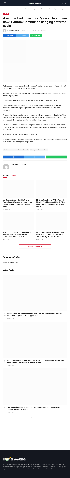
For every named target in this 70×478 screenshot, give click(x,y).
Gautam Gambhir (23, 150)
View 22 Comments (35, 246)
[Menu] (5, 3)
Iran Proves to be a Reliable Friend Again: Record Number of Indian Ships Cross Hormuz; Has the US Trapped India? (17, 203)
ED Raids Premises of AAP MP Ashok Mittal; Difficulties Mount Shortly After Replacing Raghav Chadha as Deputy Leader (50, 203)
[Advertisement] (35, 432)
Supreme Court (42, 150)
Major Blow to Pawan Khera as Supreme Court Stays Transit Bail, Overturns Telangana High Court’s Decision (51, 234)
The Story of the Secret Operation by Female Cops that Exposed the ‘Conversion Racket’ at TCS (17, 234)
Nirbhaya (33, 150)
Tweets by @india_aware (10, 262)
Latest (6, 13)
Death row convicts (10, 150)
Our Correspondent (14, 30)
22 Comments (35, 30)
